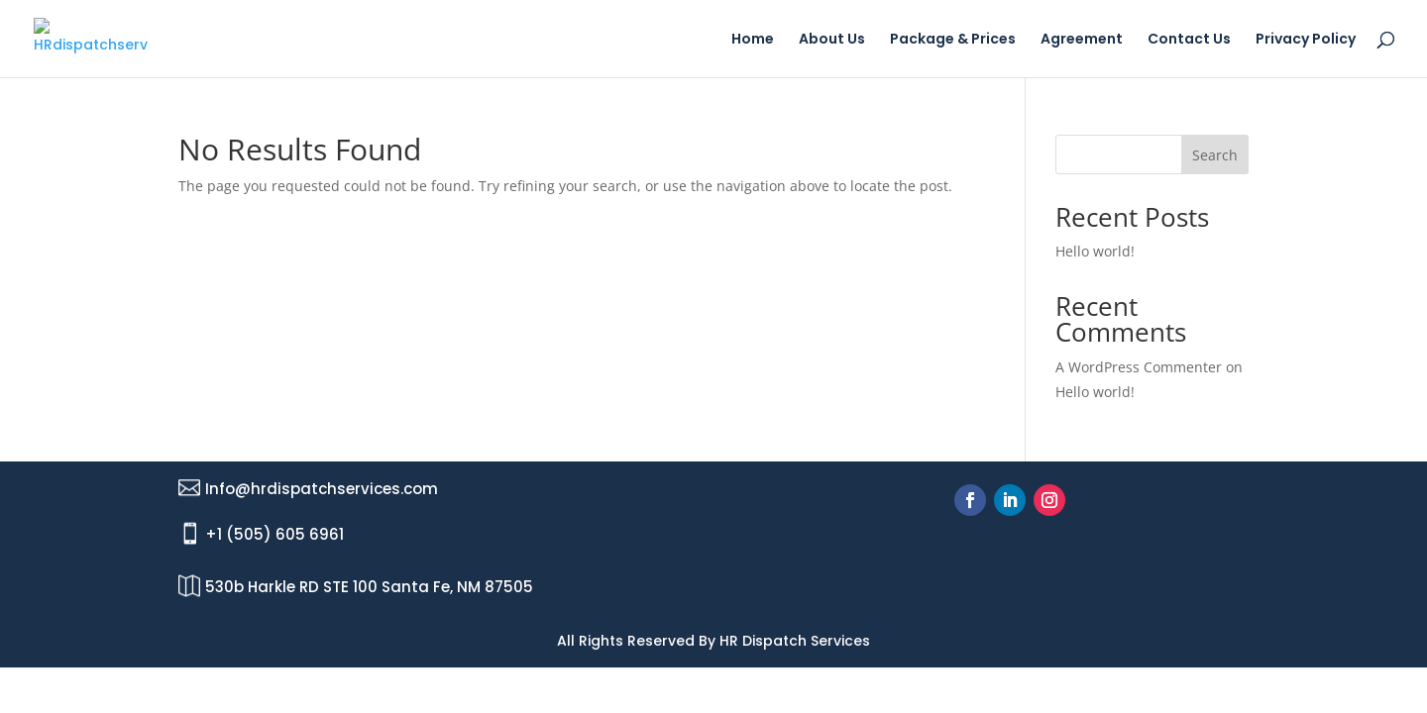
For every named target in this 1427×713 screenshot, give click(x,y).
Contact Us (1189, 40)
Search (1215, 155)
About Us (832, 40)
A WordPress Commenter (1138, 366)
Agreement (1082, 40)
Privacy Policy (1306, 40)
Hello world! (1095, 251)
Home (752, 40)
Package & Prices (953, 40)
